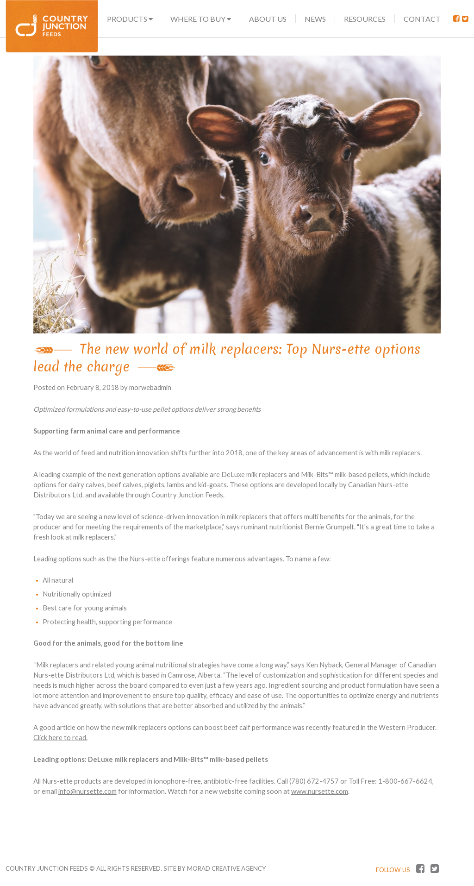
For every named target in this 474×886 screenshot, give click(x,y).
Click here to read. (60, 737)
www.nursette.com (319, 791)
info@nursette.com (87, 791)
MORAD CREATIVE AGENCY (226, 868)
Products (130, 18)
